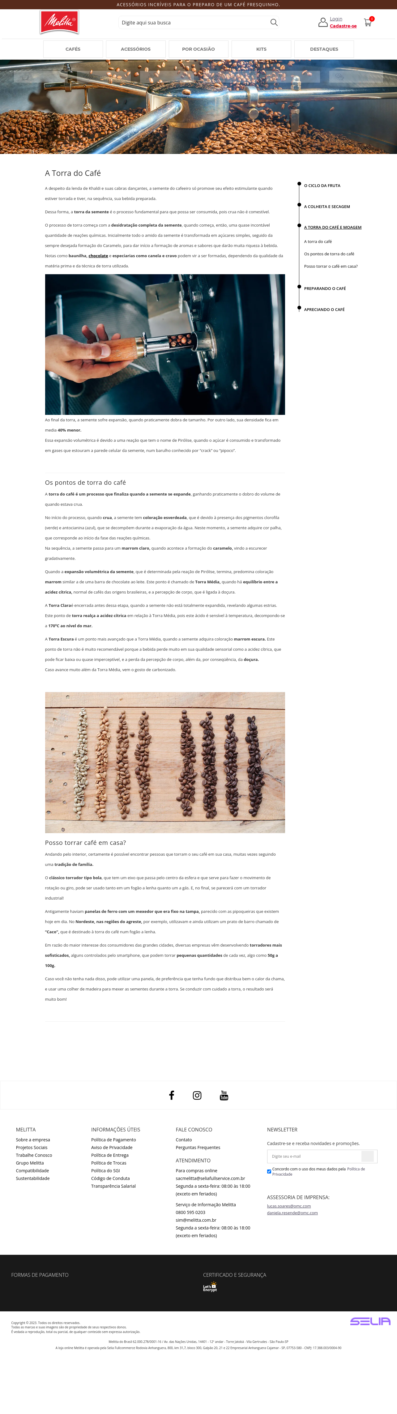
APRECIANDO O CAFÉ (324, 309)
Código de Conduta (110, 1178)
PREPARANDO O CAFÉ (325, 288)
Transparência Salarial (113, 1186)
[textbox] (198, 22)
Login (336, 19)
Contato (184, 1140)
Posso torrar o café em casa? (331, 266)
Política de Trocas (108, 1163)
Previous (23, 5)
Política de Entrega (110, 1155)
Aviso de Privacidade (112, 1147)
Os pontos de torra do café (329, 254)
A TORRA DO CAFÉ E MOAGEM (333, 227)
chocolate (98, 255)
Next (370, 5)
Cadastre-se (343, 26)
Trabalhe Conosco (34, 1155)
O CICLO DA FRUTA (322, 185)
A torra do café (318, 241)
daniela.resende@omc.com (292, 1212)
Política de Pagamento (113, 1140)
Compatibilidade (32, 1170)
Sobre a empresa (33, 1140)
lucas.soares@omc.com (289, 1205)
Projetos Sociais (31, 1147)
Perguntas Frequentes (198, 1147)
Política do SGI (105, 1170)
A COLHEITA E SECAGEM (327, 206)
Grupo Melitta (30, 1163)
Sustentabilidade (32, 1178)
